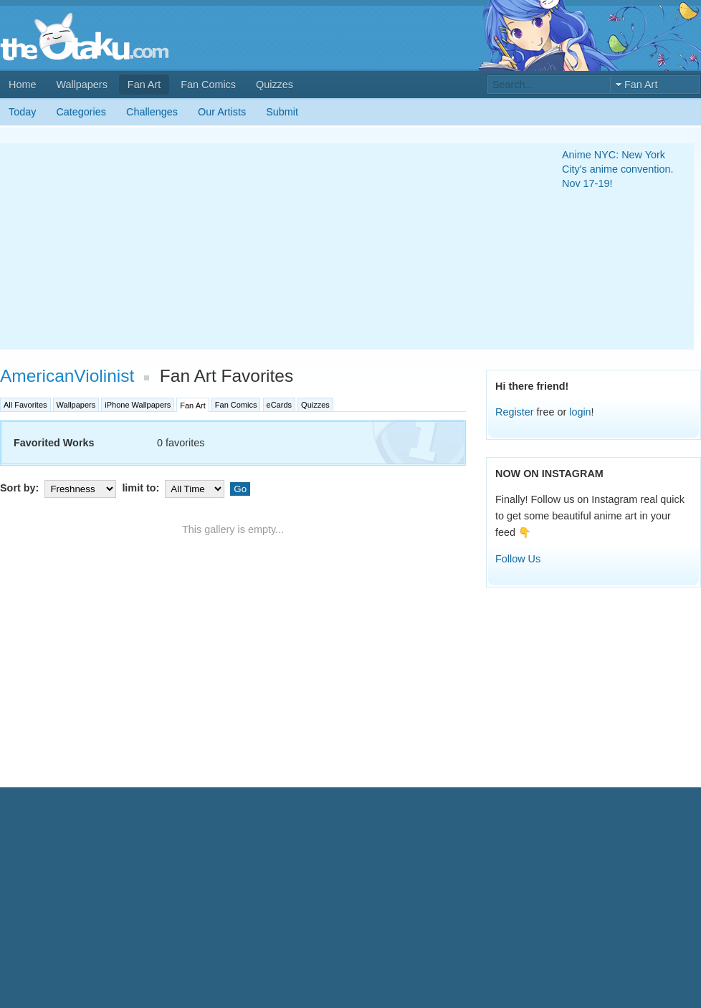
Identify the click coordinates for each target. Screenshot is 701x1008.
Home (22, 84)
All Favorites (25, 404)
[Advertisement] (249, 246)
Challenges (152, 111)
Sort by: (59, 488)
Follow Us (517, 559)
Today (22, 111)
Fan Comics (208, 84)
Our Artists (222, 111)
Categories (81, 111)
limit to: (174, 488)
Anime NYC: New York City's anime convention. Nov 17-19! (618, 169)
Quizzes (274, 84)
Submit (282, 111)
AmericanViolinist (67, 375)
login (580, 412)
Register (514, 412)
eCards (279, 404)
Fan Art (144, 84)
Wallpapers (81, 84)
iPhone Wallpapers (138, 404)
